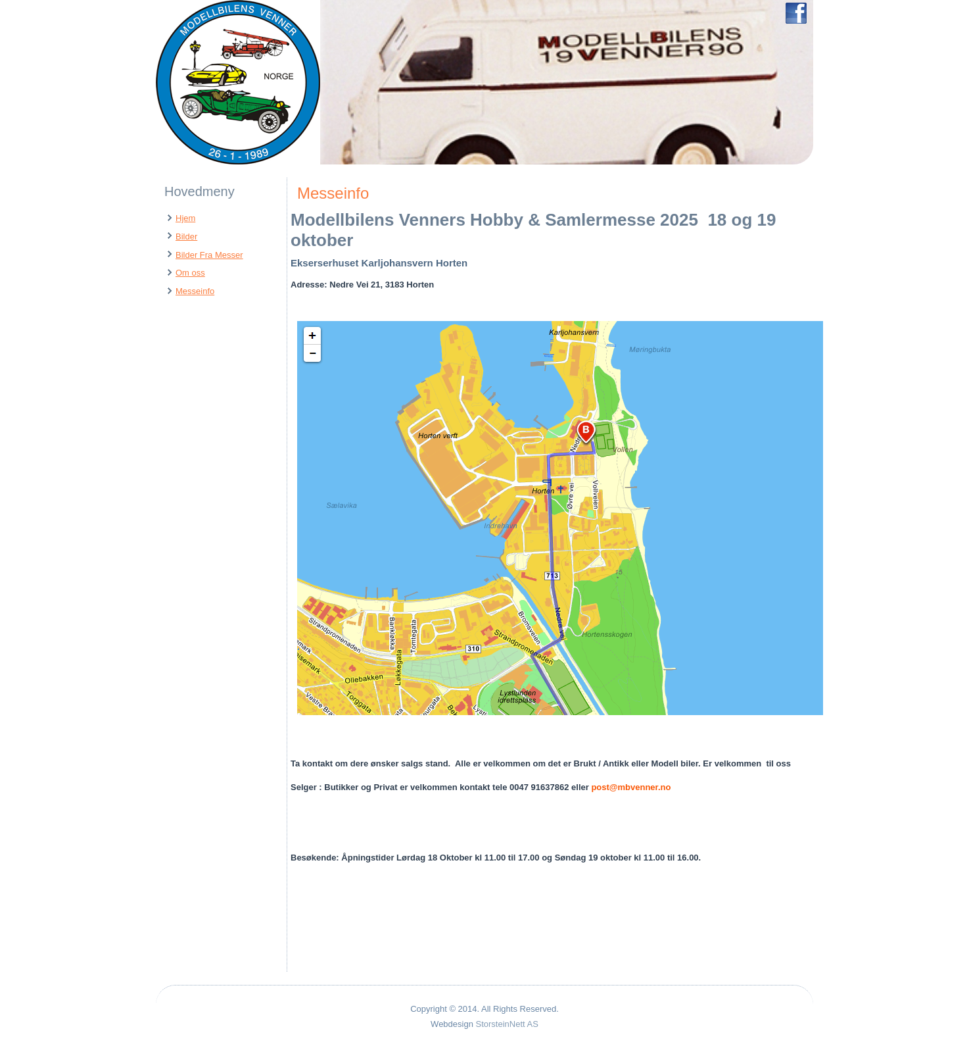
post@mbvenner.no (631, 787)
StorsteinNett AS (507, 1024)
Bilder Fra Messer (209, 255)
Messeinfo (195, 291)
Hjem (185, 218)
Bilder (186, 236)
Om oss (190, 273)
